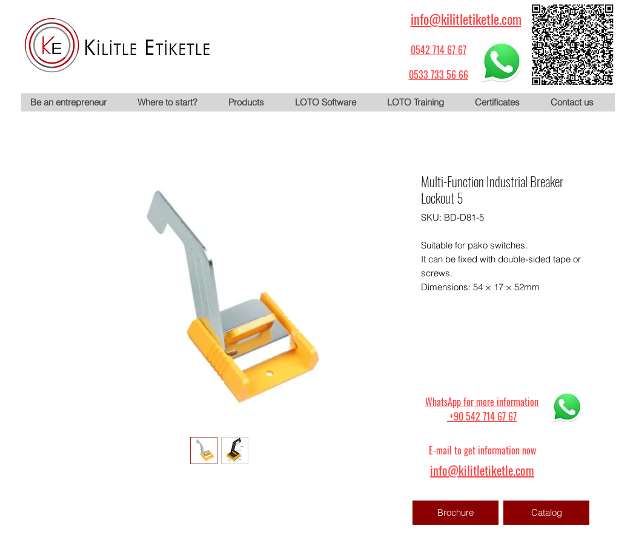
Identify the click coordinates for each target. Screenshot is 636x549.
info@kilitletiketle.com (466, 18)
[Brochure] (455, 513)
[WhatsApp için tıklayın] (501, 61)
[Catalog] (546, 513)
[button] (252, 102)
